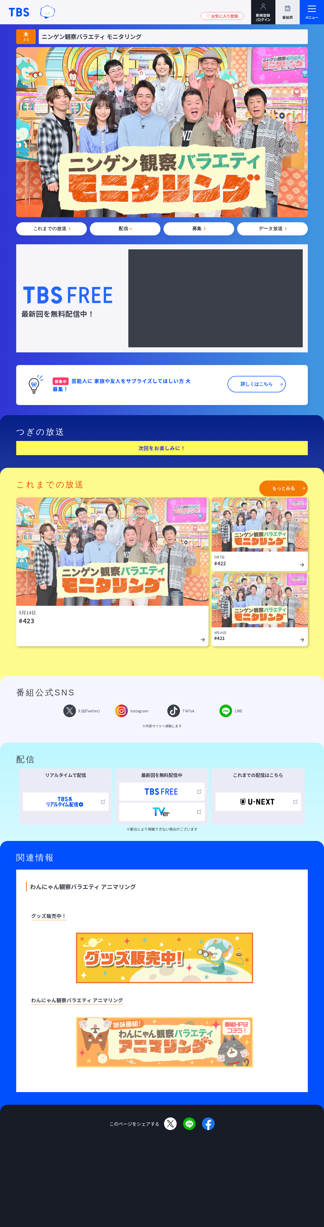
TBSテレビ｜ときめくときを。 (19, 12)
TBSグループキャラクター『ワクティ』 (47, 12)
